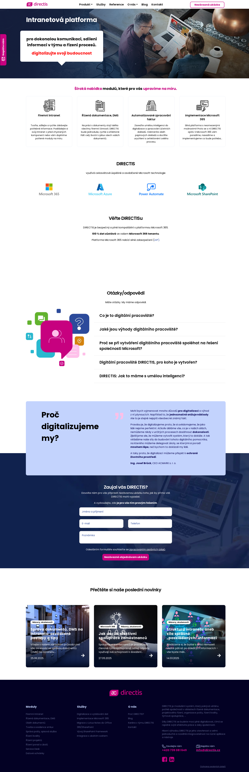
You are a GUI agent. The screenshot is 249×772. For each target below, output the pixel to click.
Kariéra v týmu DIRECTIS (141, 722)
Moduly (31, 707)
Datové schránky (35, 753)
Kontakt (157, 4)
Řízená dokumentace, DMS (40, 718)
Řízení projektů (34, 740)
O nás (131, 4)
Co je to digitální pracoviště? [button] (126, 315)
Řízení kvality (33, 735)
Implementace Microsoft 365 (93, 718)
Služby (101, 4)
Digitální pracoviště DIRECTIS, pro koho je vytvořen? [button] (148, 362)
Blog (144, 4)
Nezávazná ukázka (207, 5)
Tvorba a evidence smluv (39, 727)
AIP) (156, 240)
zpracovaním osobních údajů (147, 549)
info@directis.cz (208, 750)
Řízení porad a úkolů (37, 744)
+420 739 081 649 (174, 750)
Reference (116, 4)
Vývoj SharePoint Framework (92, 731)
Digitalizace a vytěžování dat (92, 714)
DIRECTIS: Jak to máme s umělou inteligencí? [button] (142, 376)
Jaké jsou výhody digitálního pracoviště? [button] (138, 329)
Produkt (84, 4)
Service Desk (33, 749)
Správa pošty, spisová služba (41, 731)
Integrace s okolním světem (92, 735)
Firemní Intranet (34, 714)
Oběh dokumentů (35, 722)
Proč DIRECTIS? (136, 714)
